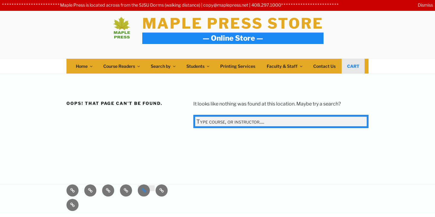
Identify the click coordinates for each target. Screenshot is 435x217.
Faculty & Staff (285, 66)
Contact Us (324, 66)
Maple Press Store (233, 23)
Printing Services (237, 66)
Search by (163, 66)
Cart (353, 66)
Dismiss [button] (425, 5)
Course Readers (122, 66)
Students (198, 66)
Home (84, 66)
